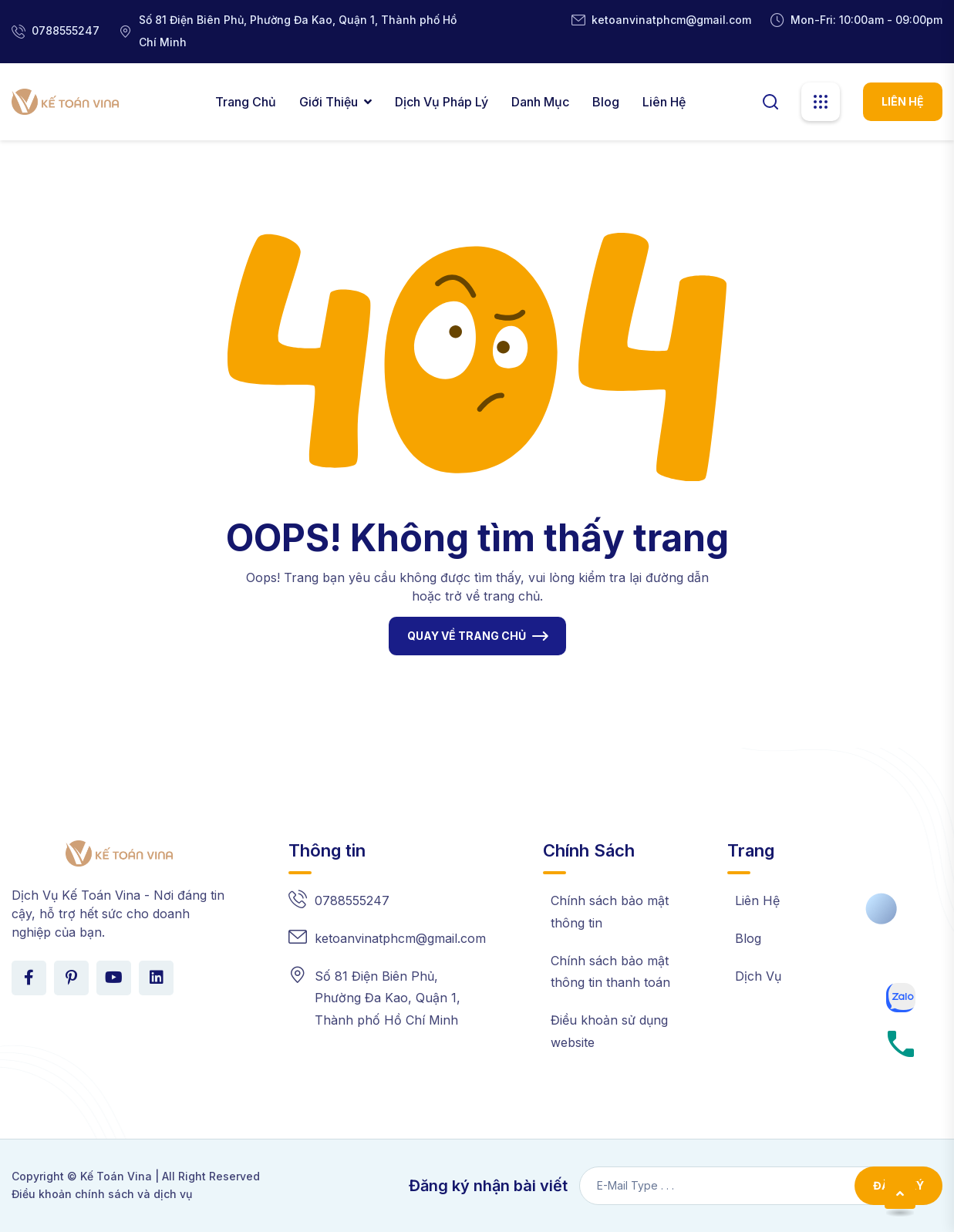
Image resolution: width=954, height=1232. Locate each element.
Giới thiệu (328, 101)
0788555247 (65, 30)
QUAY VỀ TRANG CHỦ (466, 635)
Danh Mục (540, 101)
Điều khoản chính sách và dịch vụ (102, 1193)
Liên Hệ (664, 101)
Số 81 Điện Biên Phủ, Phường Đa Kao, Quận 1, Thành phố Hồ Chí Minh (387, 998)
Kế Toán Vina (116, 1176)
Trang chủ (245, 101)
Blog (605, 101)
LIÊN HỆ (903, 101)
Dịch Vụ (758, 976)
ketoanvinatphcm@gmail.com (671, 19)
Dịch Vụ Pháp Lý (441, 101)
